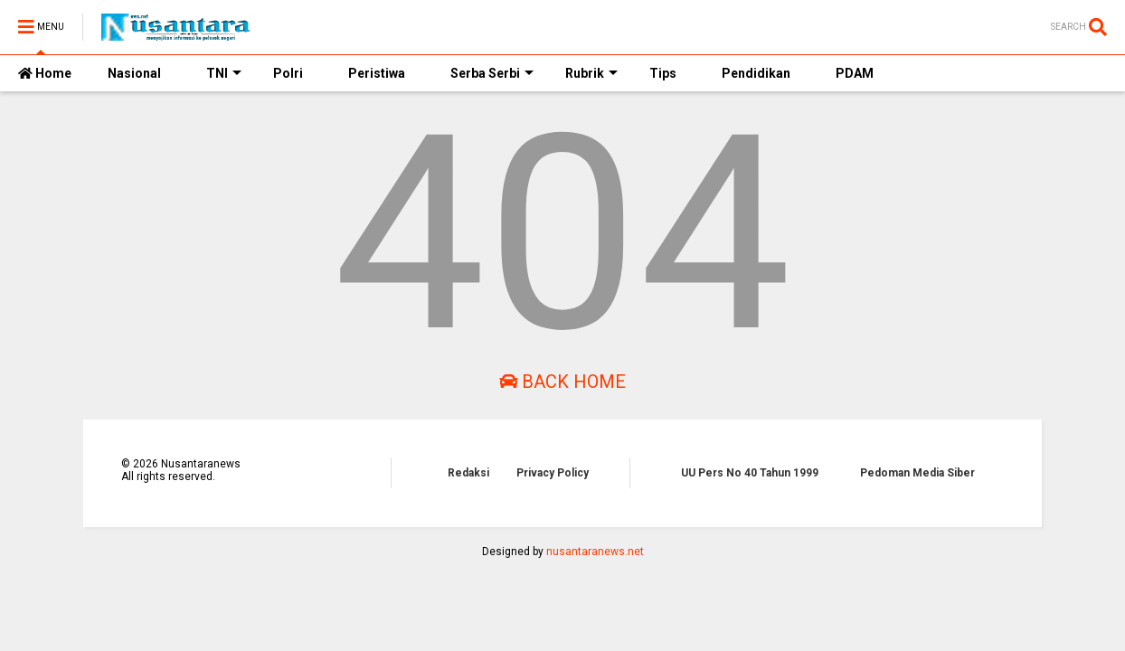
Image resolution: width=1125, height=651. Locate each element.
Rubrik (591, 73)
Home (44, 73)
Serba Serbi (492, 73)
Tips (662, 73)
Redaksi (468, 473)
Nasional (134, 73)
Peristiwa (376, 73)
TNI (223, 73)
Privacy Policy (552, 473)
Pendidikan (756, 73)
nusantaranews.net (595, 551)
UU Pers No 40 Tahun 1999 (749, 473)
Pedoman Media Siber (917, 473)
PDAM (855, 73)
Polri (288, 73)
